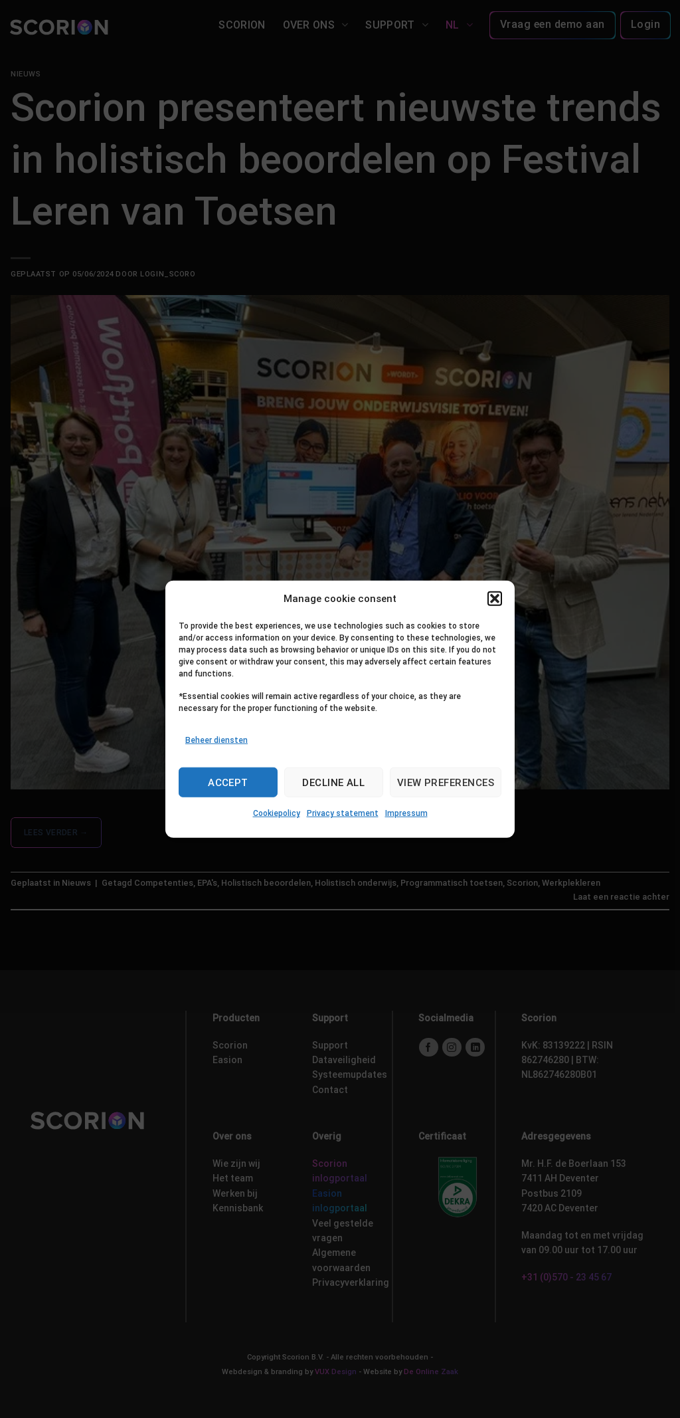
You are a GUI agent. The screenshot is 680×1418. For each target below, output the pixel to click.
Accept (228, 783)
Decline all (333, 783)
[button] (494, 598)
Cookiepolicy (276, 813)
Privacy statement (343, 813)
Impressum (406, 813)
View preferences (445, 783)
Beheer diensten (216, 740)
